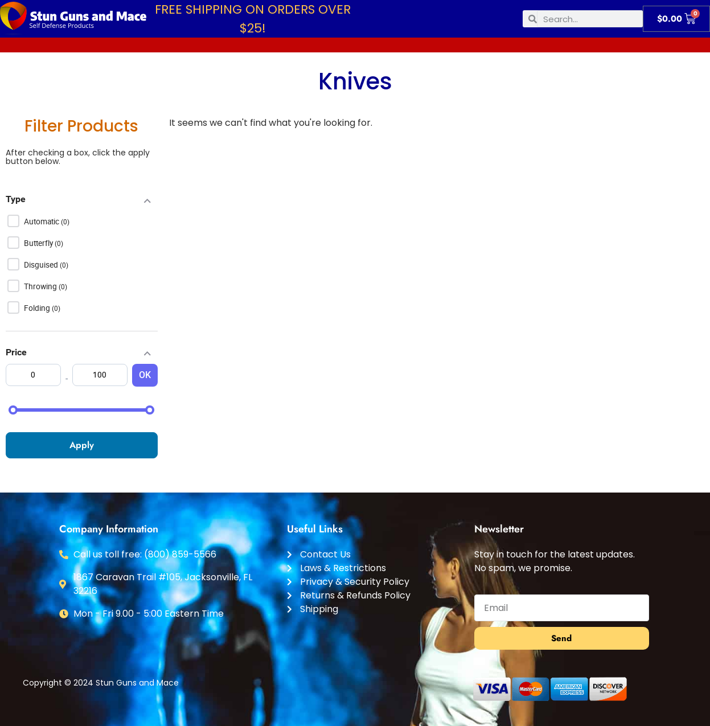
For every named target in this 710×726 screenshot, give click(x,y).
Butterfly (39, 243)
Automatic (42, 221)
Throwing (41, 286)
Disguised (42, 265)
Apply (81, 445)
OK (145, 375)
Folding (38, 308)
